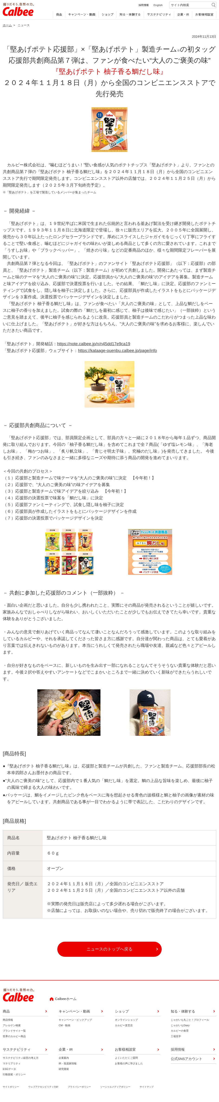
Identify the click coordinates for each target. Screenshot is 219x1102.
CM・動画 (64, 1027)
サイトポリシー (11, 1088)
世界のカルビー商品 (14, 1038)
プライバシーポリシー (79, 1088)
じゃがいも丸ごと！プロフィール (190, 1021)
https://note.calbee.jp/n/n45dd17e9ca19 (93, 345)
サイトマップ (147, 1088)
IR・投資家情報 (68, 1065)
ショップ (107, 16)
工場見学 (176, 1038)
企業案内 (64, 1059)
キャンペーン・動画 (81, 16)
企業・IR (183, 16)
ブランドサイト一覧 (14, 1032)
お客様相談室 (204, 16)
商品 (59, 16)
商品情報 (8, 1021)
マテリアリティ (12, 1065)
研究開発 (64, 1070)
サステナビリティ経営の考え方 (21, 1059)
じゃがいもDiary (180, 1027)
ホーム (7, 27)
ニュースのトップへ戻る (109, 951)
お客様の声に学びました (129, 1065)
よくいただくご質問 (126, 1059)
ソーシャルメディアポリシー (115, 1088)
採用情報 (143, 6)
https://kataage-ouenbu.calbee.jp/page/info (117, 352)
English (157, 6)
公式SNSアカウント (186, 1061)
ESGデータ (9, 1070)
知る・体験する (130, 16)
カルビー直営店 (124, 1027)
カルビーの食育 (180, 1032)
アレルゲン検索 (12, 1027)
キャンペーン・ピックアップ (75, 1021)
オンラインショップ (126, 1021)
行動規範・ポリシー (14, 1076)
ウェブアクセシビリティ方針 (43, 1088)
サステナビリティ (159, 16)
